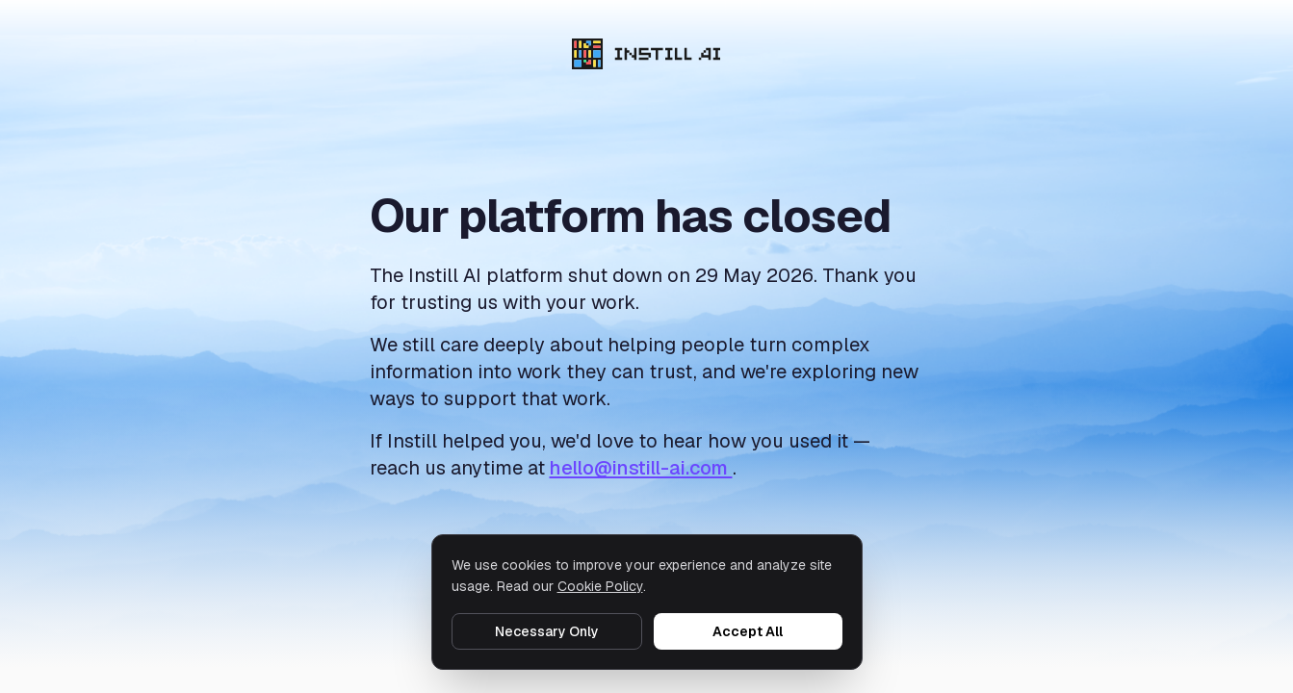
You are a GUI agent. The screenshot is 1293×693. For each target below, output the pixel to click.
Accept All (747, 631)
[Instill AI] (646, 53)
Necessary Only (547, 631)
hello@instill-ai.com (641, 467)
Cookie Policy (600, 586)
